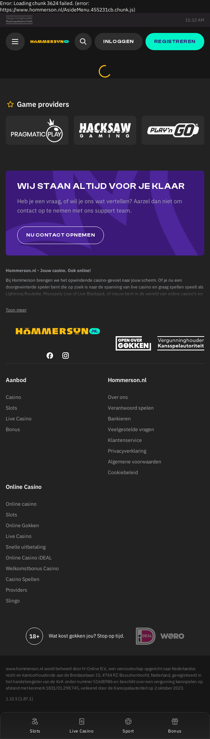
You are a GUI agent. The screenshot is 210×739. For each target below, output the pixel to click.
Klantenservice (125, 440)
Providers (16, 590)
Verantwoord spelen (131, 408)
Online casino (21, 504)
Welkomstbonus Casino (32, 568)
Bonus (13, 429)
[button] (35, 725)
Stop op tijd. (110, 636)
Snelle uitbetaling (26, 547)
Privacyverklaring (127, 451)
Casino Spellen (22, 579)
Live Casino (19, 418)
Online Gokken (22, 525)
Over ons (118, 397)
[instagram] (66, 355)
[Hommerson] (49, 41)
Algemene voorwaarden (134, 461)
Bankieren (119, 418)
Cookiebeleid (123, 472)
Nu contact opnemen (60, 235)
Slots (11, 408)
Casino (13, 397)
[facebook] (50, 355)
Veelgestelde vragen (131, 429)
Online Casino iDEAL (29, 557)
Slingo (13, 600)
